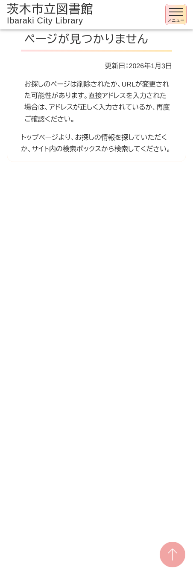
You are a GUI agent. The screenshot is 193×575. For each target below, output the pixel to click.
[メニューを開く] (176, 14)
